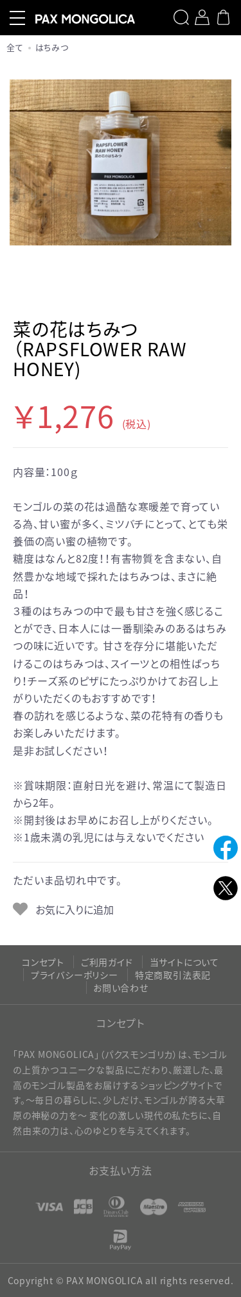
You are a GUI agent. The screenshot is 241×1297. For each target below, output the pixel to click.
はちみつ (52, 47)
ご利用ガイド (107, 961)
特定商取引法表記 (173, 974)
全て (15, 47)
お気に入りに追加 (73, 909)
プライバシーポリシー (74, 974)
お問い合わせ (120, 987)
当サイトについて (184, 961)
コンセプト (43, 961)
